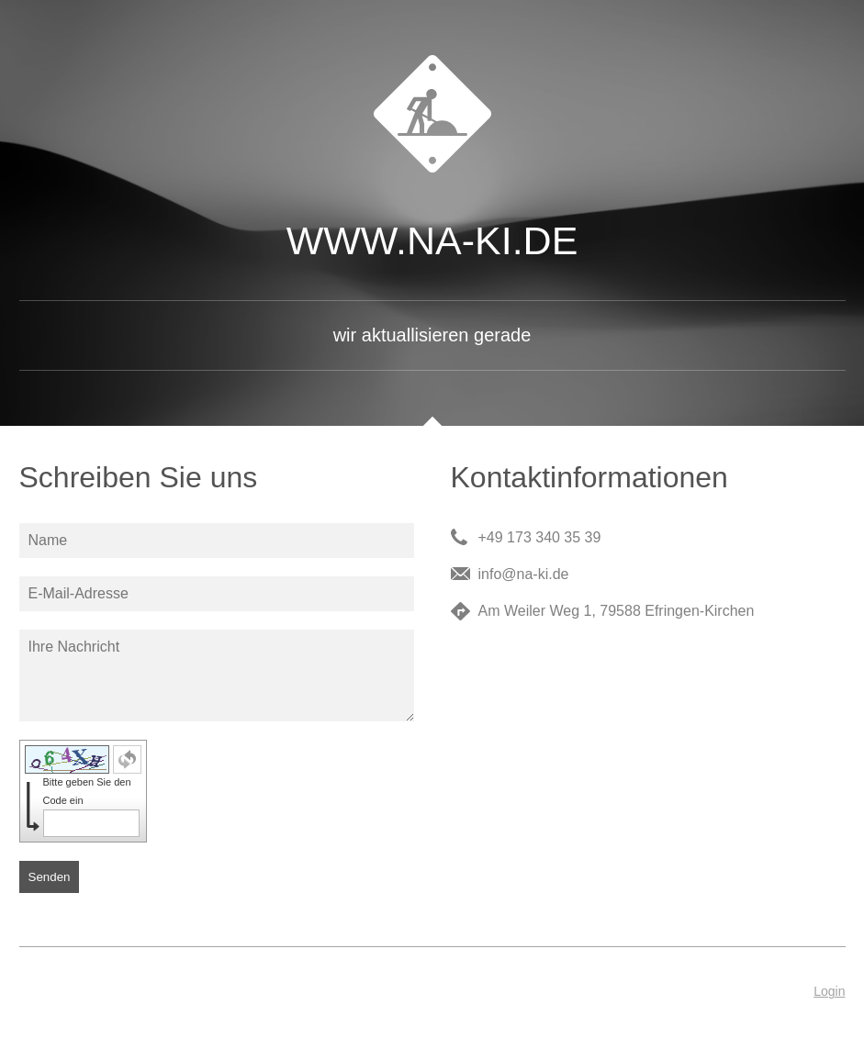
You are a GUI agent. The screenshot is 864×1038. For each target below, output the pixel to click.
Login (829, 991)
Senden (49, 877)
